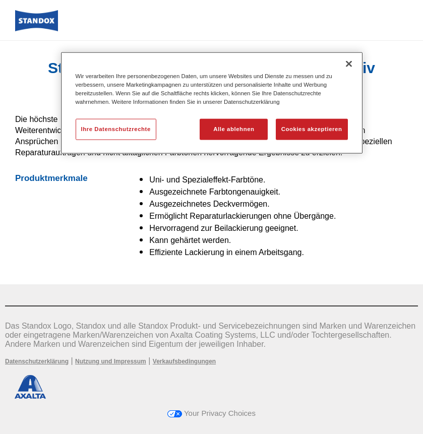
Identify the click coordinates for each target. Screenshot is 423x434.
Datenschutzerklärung (37, 361)
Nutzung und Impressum (110, 361)
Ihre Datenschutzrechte (116, 129)
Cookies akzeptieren (311, 129)
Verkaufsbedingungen (184, 361)
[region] (212, 103)
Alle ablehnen (233, 129)
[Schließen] (349, 64)
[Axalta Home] (36, 28)
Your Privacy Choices (211, 413)
